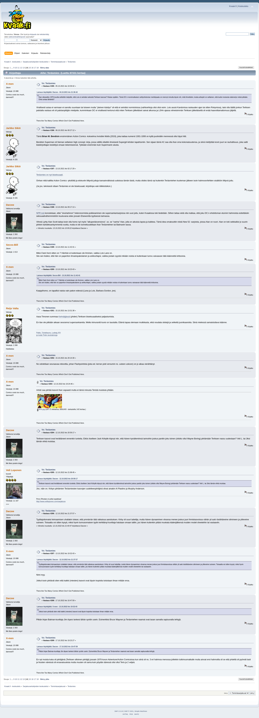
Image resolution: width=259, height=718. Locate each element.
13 (24, 68)
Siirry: (226, 693)
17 (35, 68)
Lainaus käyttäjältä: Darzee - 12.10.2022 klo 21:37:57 (57, 559)
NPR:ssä (40, 213)
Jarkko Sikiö (13, 128)
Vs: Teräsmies (49, 83)
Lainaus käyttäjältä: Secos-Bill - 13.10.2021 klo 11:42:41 (58, 275)
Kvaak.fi (233, 6)
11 (18, 68)
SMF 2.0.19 (118, 711)
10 (16, 68)
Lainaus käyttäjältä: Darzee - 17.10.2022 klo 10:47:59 (57, 647)
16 (32, 68)
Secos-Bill (12, 244)
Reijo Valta (12, 308)
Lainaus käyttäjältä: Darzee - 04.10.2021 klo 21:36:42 (57, 92)
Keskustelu (243, 6)
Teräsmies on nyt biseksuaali (49, 175)
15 (30, 68)
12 (21, 68)
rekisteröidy (44, 34)
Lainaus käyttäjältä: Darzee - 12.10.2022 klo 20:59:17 (57, 479)
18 (37, 68)
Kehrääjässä (64, 316)
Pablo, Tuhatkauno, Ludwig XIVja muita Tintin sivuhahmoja (48, 334)
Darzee (10, 204)
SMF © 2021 (129, 711)
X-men (10, 83)
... (12, 68)
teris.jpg (41, 409)
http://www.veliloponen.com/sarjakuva (51, 501)
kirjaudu (33, 34)
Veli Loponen (13, 470)
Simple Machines (140, 711)
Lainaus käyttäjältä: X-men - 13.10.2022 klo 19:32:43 (57, 607)
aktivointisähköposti (17, 37)
